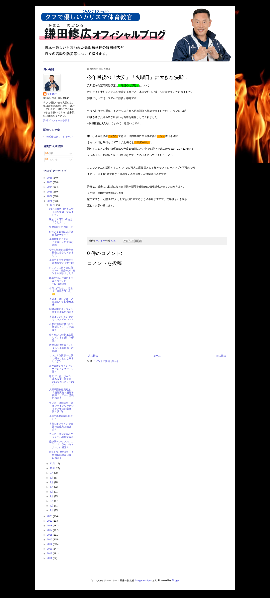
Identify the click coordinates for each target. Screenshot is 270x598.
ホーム (157, 355)
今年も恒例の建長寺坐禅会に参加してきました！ (61, 252)
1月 (52, 510)
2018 (50, 525)
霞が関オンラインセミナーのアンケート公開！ (61, 368)
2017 (50, 530)
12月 (52, 205)
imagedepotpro (143, 580)
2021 (50, 201)
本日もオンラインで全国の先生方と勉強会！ (61, 426)
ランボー (52, 94)
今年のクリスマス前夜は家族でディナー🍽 (61, 261)
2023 (50, 191)
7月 (52, 482)
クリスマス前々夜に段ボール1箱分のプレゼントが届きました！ (62, 270)
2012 (50, 553)
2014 (50, 544)
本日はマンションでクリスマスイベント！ (61, 318)
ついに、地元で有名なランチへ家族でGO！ (62, 435)
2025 (50, 182)
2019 (50, 520)
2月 (52, 505)
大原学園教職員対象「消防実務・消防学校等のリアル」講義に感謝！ (61, 394)
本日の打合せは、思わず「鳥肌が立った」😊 (61, 291)
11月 (52, 463)
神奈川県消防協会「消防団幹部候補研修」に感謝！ (61, 455)
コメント (51, 159)
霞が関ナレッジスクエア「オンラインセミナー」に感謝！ (61, 444)
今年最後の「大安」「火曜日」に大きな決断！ (61, 242)
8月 (52, 477)
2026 (50, 177)
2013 (50, 548)
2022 (50, 196)
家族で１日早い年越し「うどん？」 (61, 221)
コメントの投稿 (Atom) (105, 361)
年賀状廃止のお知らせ (61, 227)
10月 (52, 468)
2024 (50, 187)
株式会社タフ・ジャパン (59, 136)
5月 (52, 491)
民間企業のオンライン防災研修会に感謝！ (61, 310)
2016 (50, 534)
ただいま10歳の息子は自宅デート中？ (61, 233)
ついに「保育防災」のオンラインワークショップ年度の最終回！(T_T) (61, 407)
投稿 (49, 153)
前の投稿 (221, 355)
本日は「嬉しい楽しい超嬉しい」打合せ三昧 (61, 301)
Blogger (176, 580)
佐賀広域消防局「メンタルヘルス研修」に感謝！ (61, 348)
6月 (52, 487)
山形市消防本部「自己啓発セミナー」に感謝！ (61, 327)
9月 (52, 473)
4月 (52, 496)
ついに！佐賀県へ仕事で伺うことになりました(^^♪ (61, 358)
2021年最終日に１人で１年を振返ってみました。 (61, 212)
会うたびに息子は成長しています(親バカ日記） (61, 337)
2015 (50, 539)
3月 (52, 501)
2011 (50, 558)
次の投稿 (93, 355)
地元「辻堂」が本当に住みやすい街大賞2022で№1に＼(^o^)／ (61, 380)
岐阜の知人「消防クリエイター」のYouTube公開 (61, 281)
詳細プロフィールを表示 (56, 120)
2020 (50, 516)
